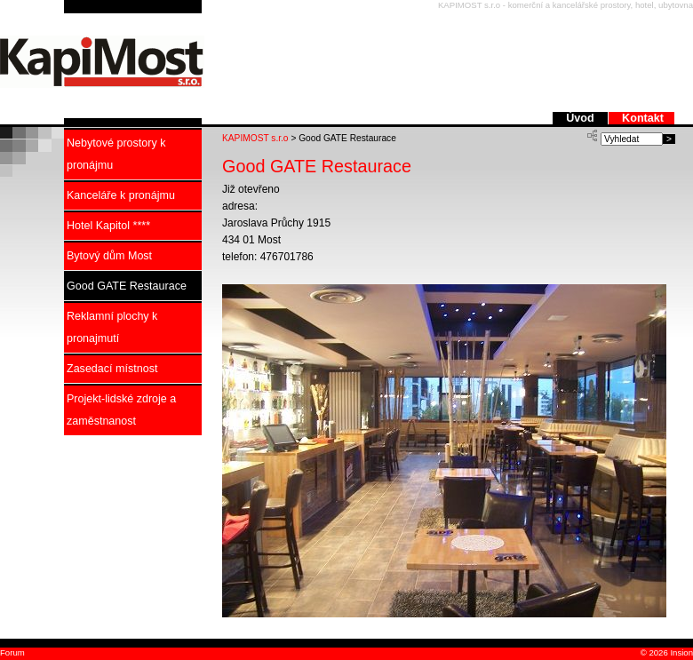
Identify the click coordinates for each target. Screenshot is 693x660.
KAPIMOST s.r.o (255, 138)
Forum (12, 652)
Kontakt (643, 118)
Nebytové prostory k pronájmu (116, 154)
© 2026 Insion (665, 652)
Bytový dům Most (109, 256)
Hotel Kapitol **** (108, 225)
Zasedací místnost (112, 368)
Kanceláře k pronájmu (121, 195)
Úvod (581, 118)
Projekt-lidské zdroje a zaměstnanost (121, 410)
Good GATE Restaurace (127, 286)
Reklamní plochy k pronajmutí (112, 327)
